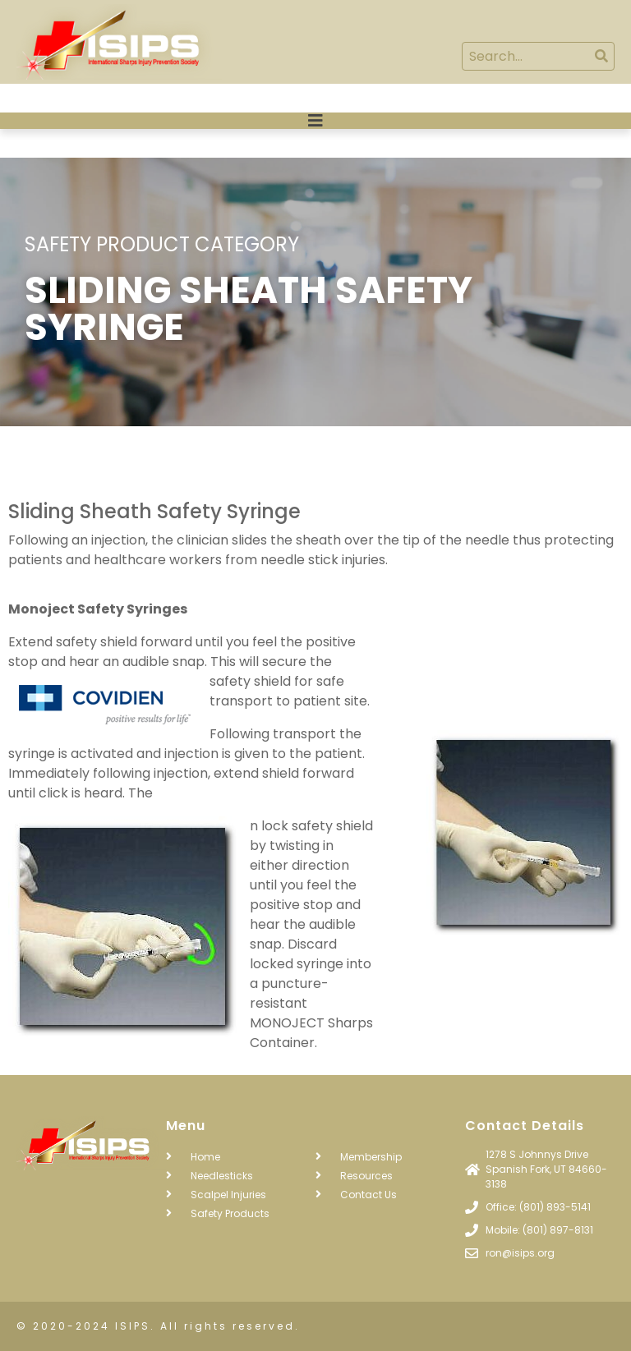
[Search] (601, 56)
